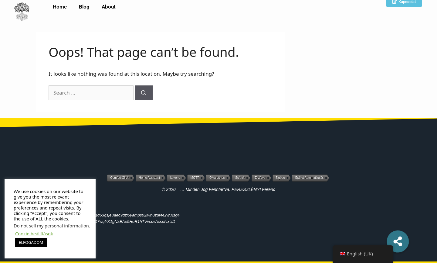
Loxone (175, 177)
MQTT (195, 177)
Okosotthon (217, 177)
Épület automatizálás (309, 177)
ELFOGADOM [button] (31, 242)
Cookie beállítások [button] (34, 233)
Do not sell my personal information (51, 226)
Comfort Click (119, 177)
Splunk (240, 177)
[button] (398, 241)
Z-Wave (260, 177)
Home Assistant (149, 177)
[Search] (144, 92)
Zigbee (280, 177)
